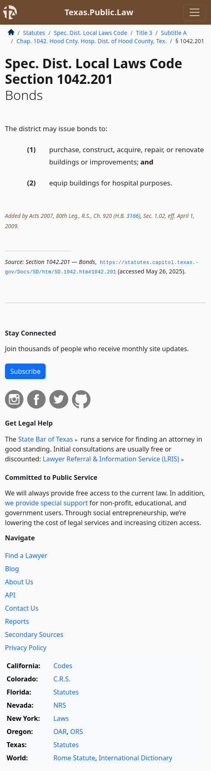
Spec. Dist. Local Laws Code (90, 33)
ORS (76, 731)
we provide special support (46, 502)
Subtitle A (174, 33)
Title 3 (144, 33)
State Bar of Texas (45, 439)
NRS (59, 705)
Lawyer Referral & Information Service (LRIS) (111, 458)
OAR (60, 731)
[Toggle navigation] (194, 12)
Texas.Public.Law (99, 12)
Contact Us (21, 608)
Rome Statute (74, 757)
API (10, 595)
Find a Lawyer (26, 555)
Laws (61, 718)
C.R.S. (62, 678)
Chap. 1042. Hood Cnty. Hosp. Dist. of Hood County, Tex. (91, 41)
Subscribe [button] (25, 371)
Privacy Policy (25, 647)
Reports (17, 621)
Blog (12, 568)
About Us (19, 581)
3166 (132, 216)
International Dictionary (135, 757)
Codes (62, 665)
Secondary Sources (34, 634)
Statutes (34, 33)
